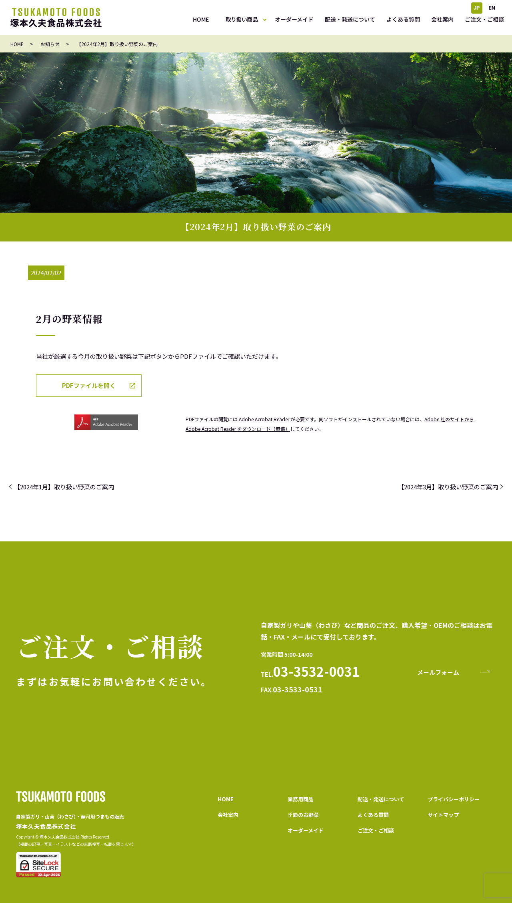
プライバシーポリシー (454, 799)
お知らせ (50, 43)
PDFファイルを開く (89, 385)
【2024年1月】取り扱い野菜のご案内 (64, 487)
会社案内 (442, 19)
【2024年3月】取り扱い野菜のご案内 (448, 487)
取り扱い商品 (242, 19)
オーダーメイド (294, 19)
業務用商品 (301, 799)
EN (491, 8)
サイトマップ (443, 815)
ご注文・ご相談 (484, 19)
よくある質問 (403, 19)
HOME (201, 19)
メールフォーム (438, 672)
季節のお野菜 (303, 815)
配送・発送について (350, 19)
